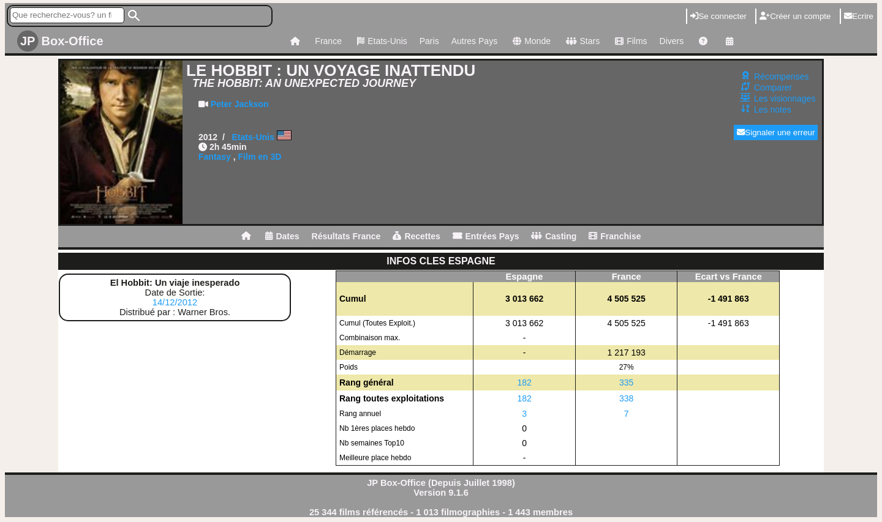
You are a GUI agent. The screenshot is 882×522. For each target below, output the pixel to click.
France (328, 41)
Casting (553, 236)
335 (626, 382)
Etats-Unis (380, 41)
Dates (282, 236)
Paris (429, 41)
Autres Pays (474, 41)
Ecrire (858, 16)
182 (525, 382)
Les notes (772, 109)
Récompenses (781, 76)
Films (629, 41)
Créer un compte (795, 16)
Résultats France (346, 236)
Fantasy (214, 157)
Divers (672, 41)
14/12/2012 (175, 302)
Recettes (416, 236)
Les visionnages (784, 98)
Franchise (615, 236)
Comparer (773, 87)
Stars (581, 41)
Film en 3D (260, 157)
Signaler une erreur (776, 132)
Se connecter (718, 16)
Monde (530, 41)
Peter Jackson (240, 104)
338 (626, 398)
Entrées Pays (486, 236)
